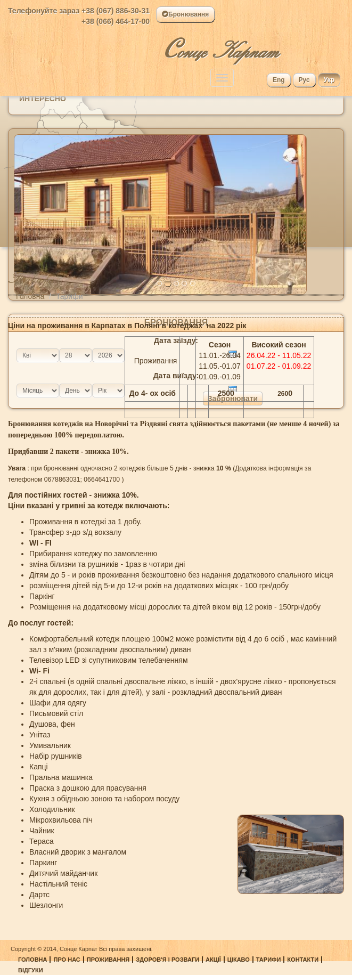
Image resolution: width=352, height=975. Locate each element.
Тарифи (268, 959)
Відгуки (30, 970)
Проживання (108, 959)
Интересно (42, 98)
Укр (329, 80)
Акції (213, 959)
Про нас (66, 959)
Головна (30, 296)
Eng (279, 80)
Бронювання (185, 14)
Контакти (302, 959)
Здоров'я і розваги (167, 959)
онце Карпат (221, 46)
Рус (304, 80)
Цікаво (238, 959)
